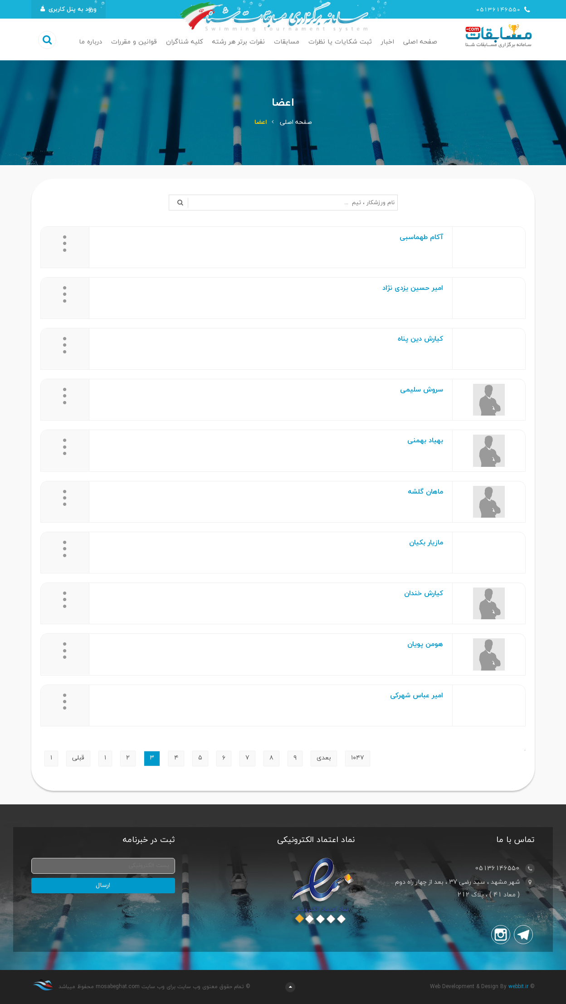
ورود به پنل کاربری (68, 9)
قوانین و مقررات (134, 42)
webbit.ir (518, 986)
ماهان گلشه (425, 492)
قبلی (78, 758)
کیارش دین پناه (420, 339)
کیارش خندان (423, 593)
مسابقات (286, 42)
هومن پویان (425, 644)
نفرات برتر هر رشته (238, 42)
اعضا (260, 122)
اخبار (387, 42)
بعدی (324, 758)
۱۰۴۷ (357, 758)
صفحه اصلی (420, 42)
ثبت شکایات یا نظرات (340, 42)
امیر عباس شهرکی (416, 695)
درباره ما (90, 42)
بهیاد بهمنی (425, 441)
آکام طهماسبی (421, 237)
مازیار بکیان (426, 543)
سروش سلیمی (421, 390)
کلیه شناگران (184, 42)
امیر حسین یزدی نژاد (412, 288)
